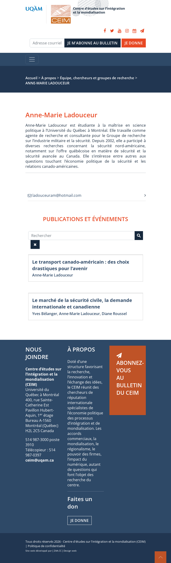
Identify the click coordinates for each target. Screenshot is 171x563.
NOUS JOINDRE (36, 353)
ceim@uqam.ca (39, 460)
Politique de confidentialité (46, 546)
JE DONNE (134, 43)
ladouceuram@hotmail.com (54, 195)
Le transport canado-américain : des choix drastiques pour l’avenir (80, 265)
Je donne (79, 520)
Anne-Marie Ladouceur (52, 275)
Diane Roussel (114, 313)
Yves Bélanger (44, 313)
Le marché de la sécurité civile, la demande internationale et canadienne (82, 303)
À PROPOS (81, 349)
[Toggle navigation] (31, 59)
